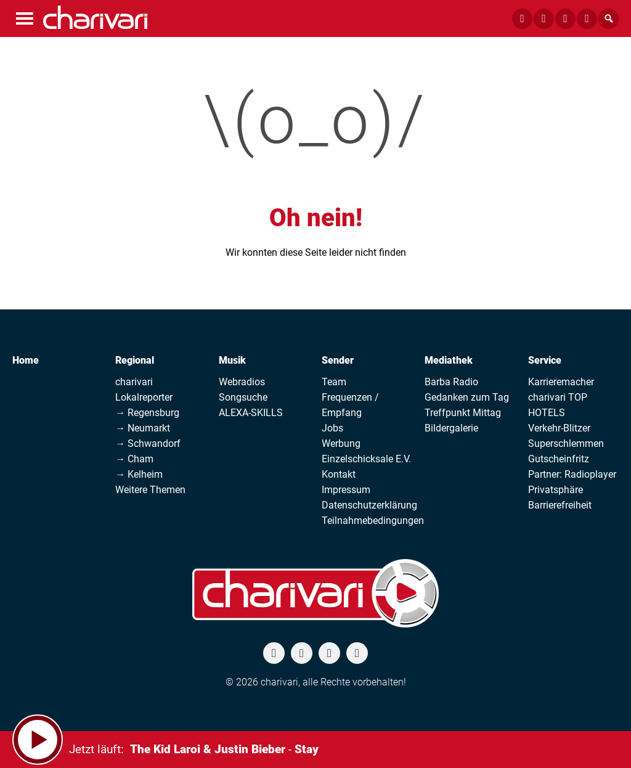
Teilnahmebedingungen (373, 520)
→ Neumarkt (142, 428)
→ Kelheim (139, 474)
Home (25, 360)
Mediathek (449, 360)
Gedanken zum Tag (467, 397)
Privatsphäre (555, 490)
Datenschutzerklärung (369, 505)
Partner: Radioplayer (572, 474)
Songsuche (243, 397)
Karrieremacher (561, 382)
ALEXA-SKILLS (251, 413)
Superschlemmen (566, 443)
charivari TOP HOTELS (557, 405)
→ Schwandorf (148, 443)
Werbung (341, 443)
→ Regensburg (147, 413)
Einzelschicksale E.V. (366, 459)
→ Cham (134, 459)
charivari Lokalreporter (144, 389)
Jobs (332, 428)
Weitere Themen (150, 490)
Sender (338, 360)
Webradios (242, 382)
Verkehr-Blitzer (559, 428)
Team (334, 382)
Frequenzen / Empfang (350, 405)
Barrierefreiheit (560, 505)
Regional (134, 360)
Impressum (346, 490)
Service (544, 360)
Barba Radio (451, 382)
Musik (232, 360)
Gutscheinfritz (558, 459)
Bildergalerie (451, 428)
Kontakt (339, 474)
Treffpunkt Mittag (463, 413)
